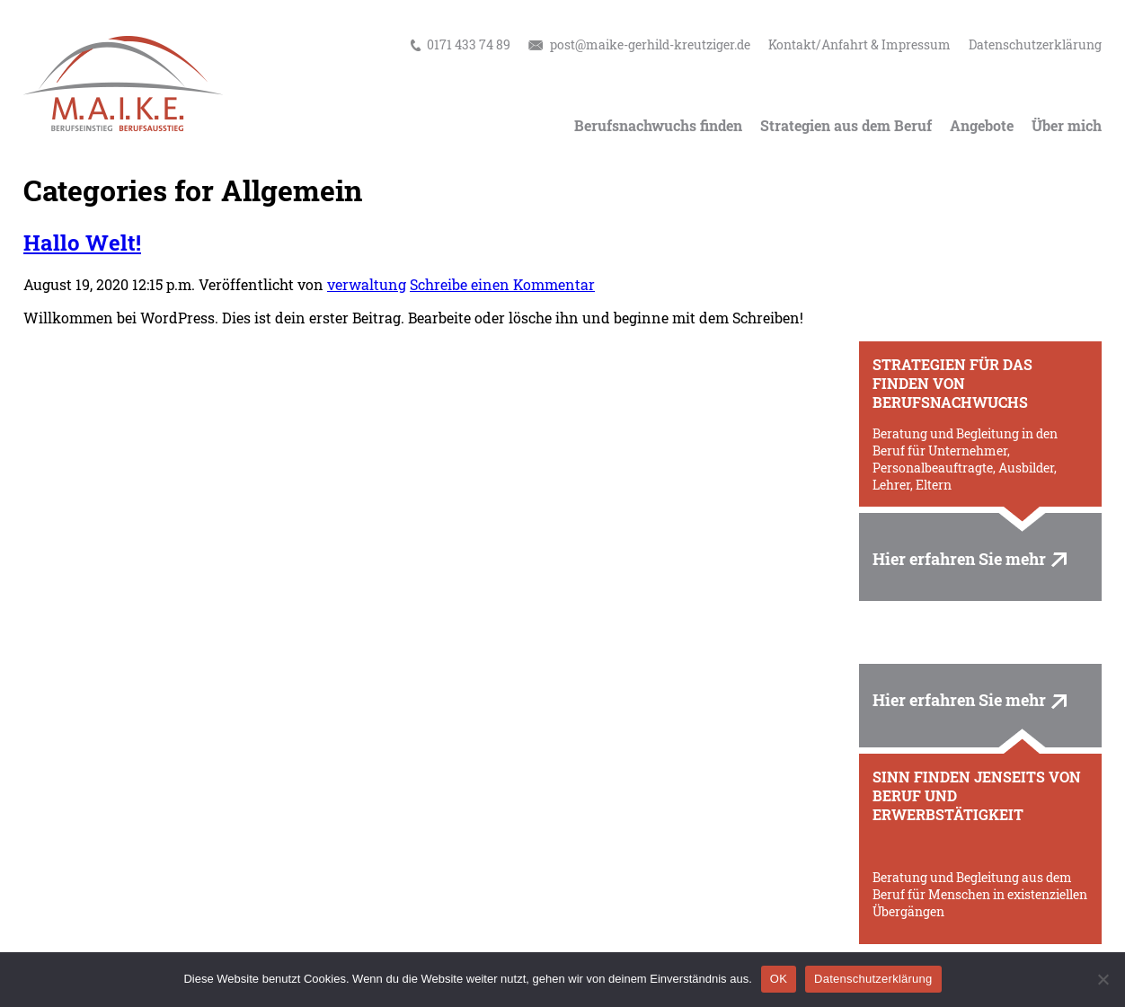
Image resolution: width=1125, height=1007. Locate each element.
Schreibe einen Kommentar (502, 284)
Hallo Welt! (82, 242)
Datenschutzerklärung (1035, 44)
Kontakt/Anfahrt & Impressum (859, 44)
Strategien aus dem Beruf (846, 125)
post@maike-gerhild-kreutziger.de (650, 44)
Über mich (1067, 125)
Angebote (982, 125)
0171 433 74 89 (468, 44)
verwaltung (366, 284)
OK (778, 978)
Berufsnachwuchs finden (658, 125)
